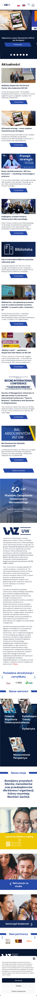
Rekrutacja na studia (18, 885)
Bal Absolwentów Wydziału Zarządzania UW (13, 444)
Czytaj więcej (18, 102)
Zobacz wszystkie (18, 471)
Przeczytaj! (18, 45)
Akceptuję (18, 980)
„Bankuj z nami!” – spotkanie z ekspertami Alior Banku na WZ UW (16, 351)
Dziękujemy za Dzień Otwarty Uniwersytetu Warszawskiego (14, 217)
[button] (34, 958)
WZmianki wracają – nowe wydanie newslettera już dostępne (16, 129)
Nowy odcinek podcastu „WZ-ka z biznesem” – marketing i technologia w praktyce (18, 173)
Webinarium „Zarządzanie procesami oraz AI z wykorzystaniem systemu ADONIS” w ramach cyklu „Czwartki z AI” (17, 306)
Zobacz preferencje (19, 991)
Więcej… (16, 664)
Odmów (18, 986)
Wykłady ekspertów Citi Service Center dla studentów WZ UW (15, 86)
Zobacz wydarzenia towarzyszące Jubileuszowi (19, 510)
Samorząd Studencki (19, 923)
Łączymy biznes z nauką (19, 836)
